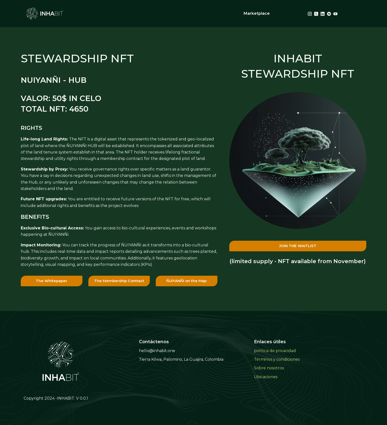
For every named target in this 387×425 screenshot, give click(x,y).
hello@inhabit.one (157, 350)
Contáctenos (154, 341)
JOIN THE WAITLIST (297, 245)
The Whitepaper (51, 280)
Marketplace (257, 13)
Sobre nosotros (269, 368)
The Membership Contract (119, 280)
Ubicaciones (265, 376)
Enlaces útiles (270, 341)
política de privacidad (275, 350)
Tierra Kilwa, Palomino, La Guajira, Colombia (181, 359)
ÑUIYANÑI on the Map (186, 280)
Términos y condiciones (277, 359)
